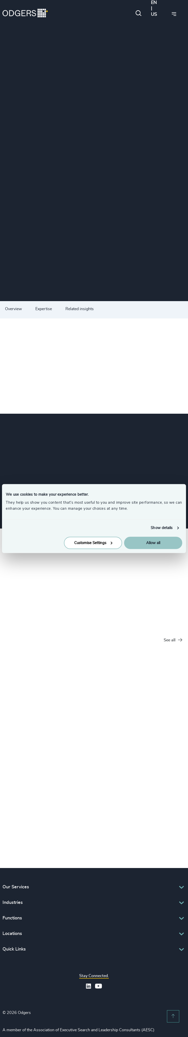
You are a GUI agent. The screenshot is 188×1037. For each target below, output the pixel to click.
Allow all (153, 543)
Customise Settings (93, 543)
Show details (161, 528)
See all (173, 640)
